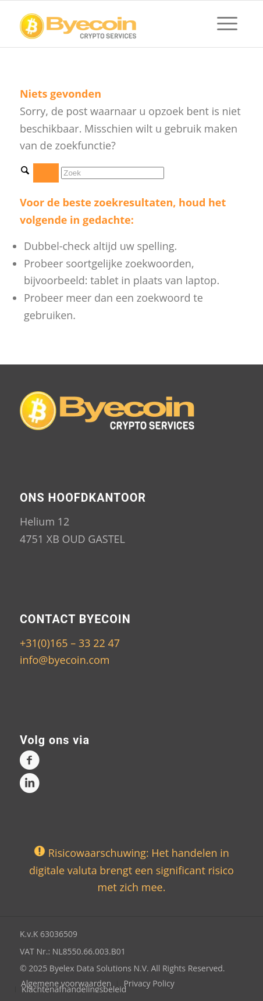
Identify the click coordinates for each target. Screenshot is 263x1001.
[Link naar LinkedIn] (28, 785)
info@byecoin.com (65, 660)
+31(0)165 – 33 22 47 (70, 643)
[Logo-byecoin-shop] (109, 24)
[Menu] (221, 24)
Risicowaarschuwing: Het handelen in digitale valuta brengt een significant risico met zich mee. (131, 870)
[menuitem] (221, 24)
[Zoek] (112, 173)
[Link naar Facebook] (28, 762)
